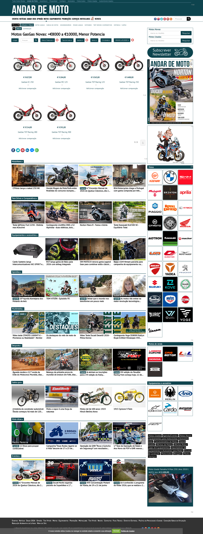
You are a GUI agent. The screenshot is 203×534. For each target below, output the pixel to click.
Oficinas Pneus (180, 444)
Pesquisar (186, 33)
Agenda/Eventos (170, 435)
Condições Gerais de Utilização (175, 520)
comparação (27, 28)
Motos (46, 18)
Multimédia (18, 308)
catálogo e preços (27, 25)
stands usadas (78, 25)
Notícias (22, 18)
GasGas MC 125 (61, 82)
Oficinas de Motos (164, 444)
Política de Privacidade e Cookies (150, 520)
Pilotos (187, 453)
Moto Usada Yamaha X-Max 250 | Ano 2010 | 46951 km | (170, 485)
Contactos (107, 520)
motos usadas (40, 25)
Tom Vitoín (47, 520)
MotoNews (17, 161)
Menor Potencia (47, 40)
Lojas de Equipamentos (159, 447)
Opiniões (16, 272)
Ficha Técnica (117, 520)
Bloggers (178, 453)
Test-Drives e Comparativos (24, 198)
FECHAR (116, 531)
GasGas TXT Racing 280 (27, 132)
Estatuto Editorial (130, 520)
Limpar (15, 40)
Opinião (40, 18)
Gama (94, 40)
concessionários (65, 25)
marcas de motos (52, 25)
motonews (88, 25)
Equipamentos (55, 18)
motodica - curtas (120, 25)
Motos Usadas (155, 435)
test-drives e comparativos (102, 25)
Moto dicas (17, 419)
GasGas (80, 40)
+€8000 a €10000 (122, 40)
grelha (19, 28)
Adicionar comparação (27, 88)
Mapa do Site (41, 523)
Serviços (75, 18)
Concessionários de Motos (166, 441)
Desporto (17, 345)
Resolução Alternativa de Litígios (24, 523)
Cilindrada (106, 40)
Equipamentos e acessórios (25, 235)
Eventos (15, 18)
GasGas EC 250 (27, 82)
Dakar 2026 (31, 18)
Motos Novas (185, 435)
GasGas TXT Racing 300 (61, 132)
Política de (127, 531)
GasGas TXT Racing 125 (95, 82)
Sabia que (17, 382)
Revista (98, 18)
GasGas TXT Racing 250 (129, 82)
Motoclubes (85, 18)
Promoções (66, 18)
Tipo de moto (67, 40)
